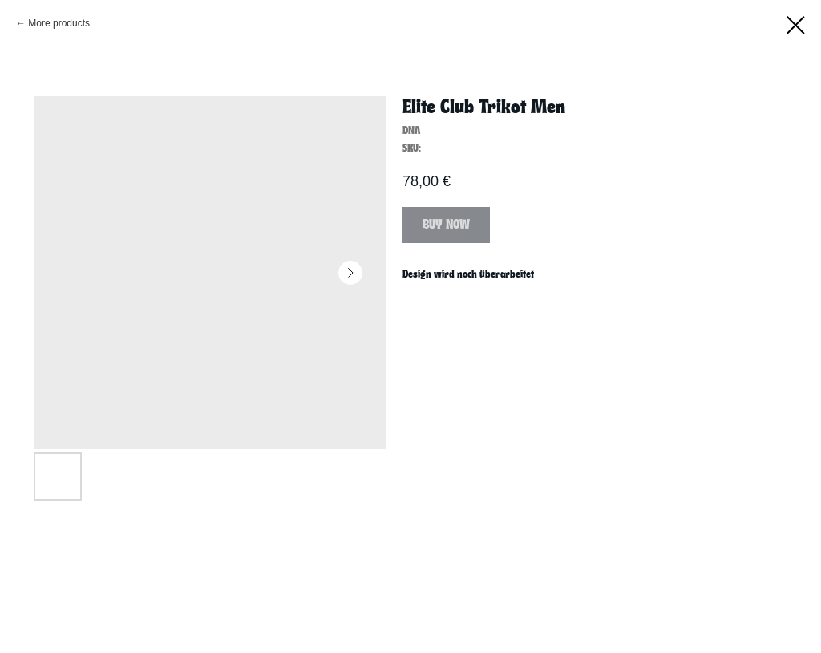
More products (59, 23)
